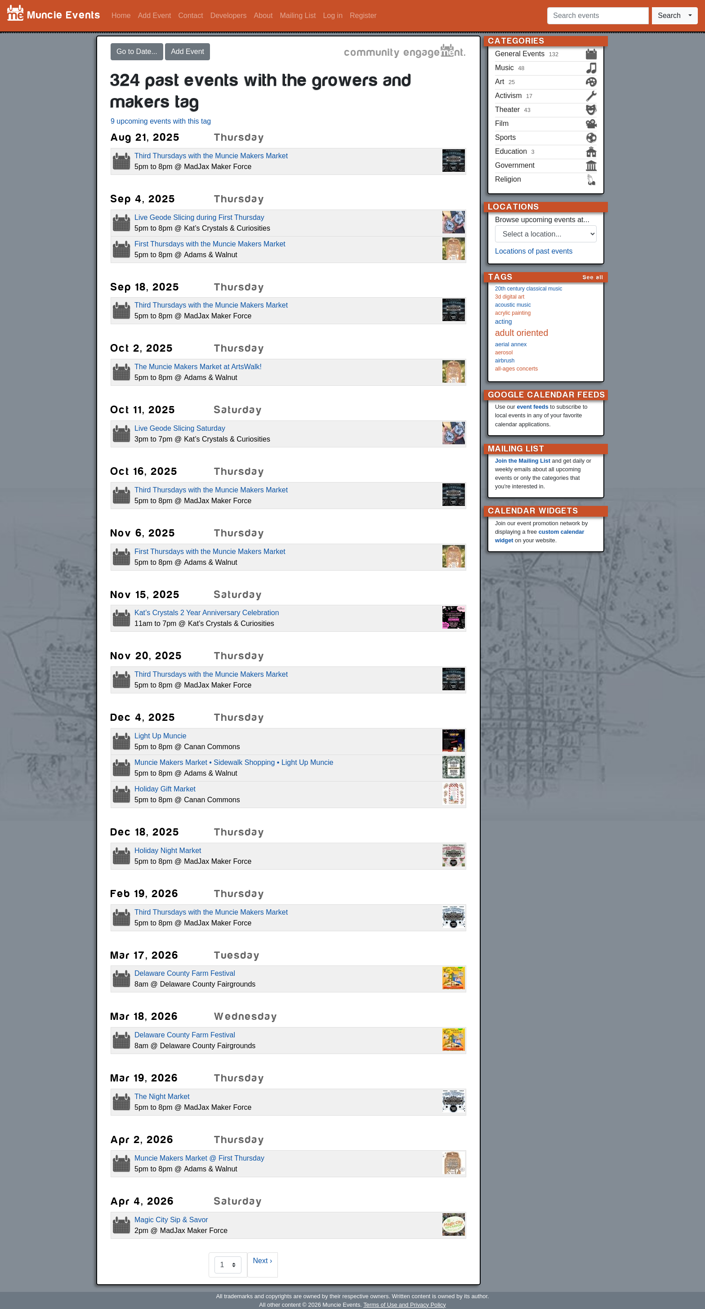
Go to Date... (136, 51)
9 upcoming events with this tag (161, 121)
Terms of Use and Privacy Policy (404, 1304)
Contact (190, 15)
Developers (228, 15)
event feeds (532, 406)
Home (121, 15)
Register (363, 15)
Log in (333, 15)
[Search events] (598, 15)
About (263, 15)
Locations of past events (534, 251)
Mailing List (298, 15)
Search (669, 15)
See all (593, 277)
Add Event (154, 15)
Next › (262, 1260)
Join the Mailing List (522, 460)
